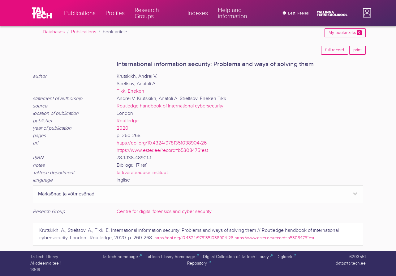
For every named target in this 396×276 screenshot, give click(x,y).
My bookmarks (345, 32)
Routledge (128, 121)
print (357, 50)
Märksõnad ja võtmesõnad (66, 194)
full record (334, 50)
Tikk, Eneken (130, 91)
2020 (122, 128)
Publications (83, 32)
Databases (54, 32)
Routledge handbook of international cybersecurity (170, 106)
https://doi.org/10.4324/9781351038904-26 (162, 143)
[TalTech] (42, 13)
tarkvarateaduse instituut (142, 173)
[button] (365, 13)
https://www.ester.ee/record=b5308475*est (162, 150)
